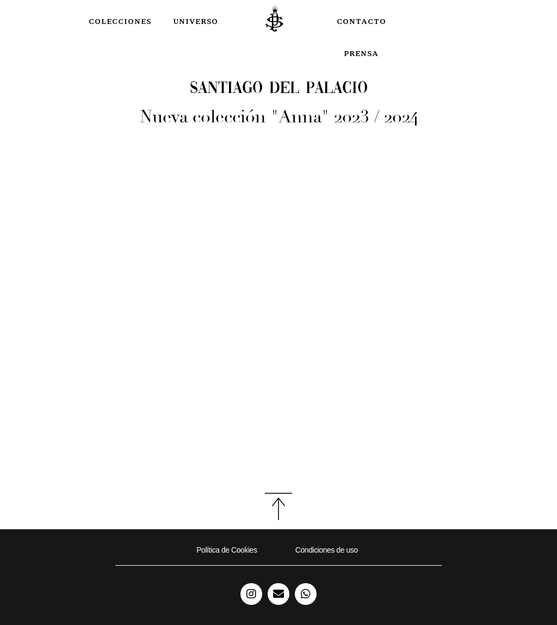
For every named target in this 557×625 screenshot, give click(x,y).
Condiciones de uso (326, 550)
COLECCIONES (120, 21)
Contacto (361, 21)
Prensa (361, 53)
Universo (195, 21)
